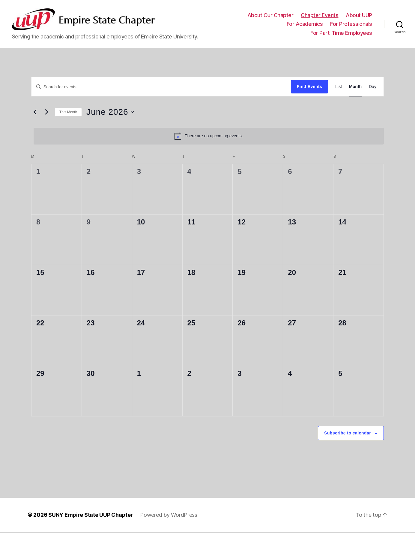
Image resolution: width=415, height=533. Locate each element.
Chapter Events (319, 16)
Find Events (309, 87)
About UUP (359, 16)
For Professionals (351, 24)
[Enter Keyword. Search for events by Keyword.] (161, 87)
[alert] (209, 137)
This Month (68, 113)
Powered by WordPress (168, 516)
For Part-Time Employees (341, 33)
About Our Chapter (270, 16)
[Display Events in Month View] (355, 87)
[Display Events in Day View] (372, 87)
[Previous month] (34, 113)
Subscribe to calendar (347, 434)
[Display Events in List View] (338, 87)
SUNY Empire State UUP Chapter (90, 516)
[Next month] (46, 113)
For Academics (305, 24)
